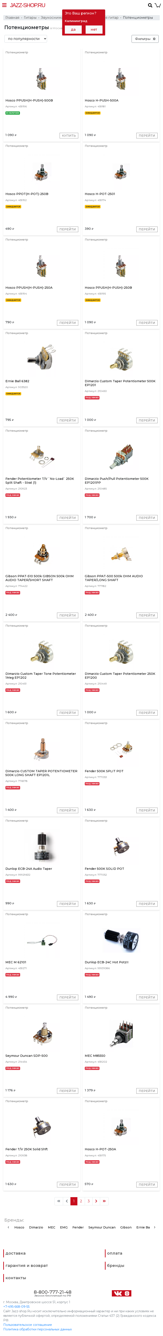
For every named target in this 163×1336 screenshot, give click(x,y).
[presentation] (8, 1227)
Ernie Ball (144, 1227)
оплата (114, 1253)
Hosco (19, 1227)
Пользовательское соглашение (27, 1325)
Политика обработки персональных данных (37, 1329)
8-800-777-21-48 (53, 1292)
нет (94, 29)
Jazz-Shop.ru (27, 5)
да (73, 29)
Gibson (126, 1227)
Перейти (147, 136)
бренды (115, 1265)
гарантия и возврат (26, 1265)
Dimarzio (36, 1227)
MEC (51, 1227)
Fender (78, 1227)
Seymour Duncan (102, 1227)
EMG (64, 1227)
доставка (15, 1253)
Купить (69, 136)
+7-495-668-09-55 (16, 1307)
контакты (15, 1278)
